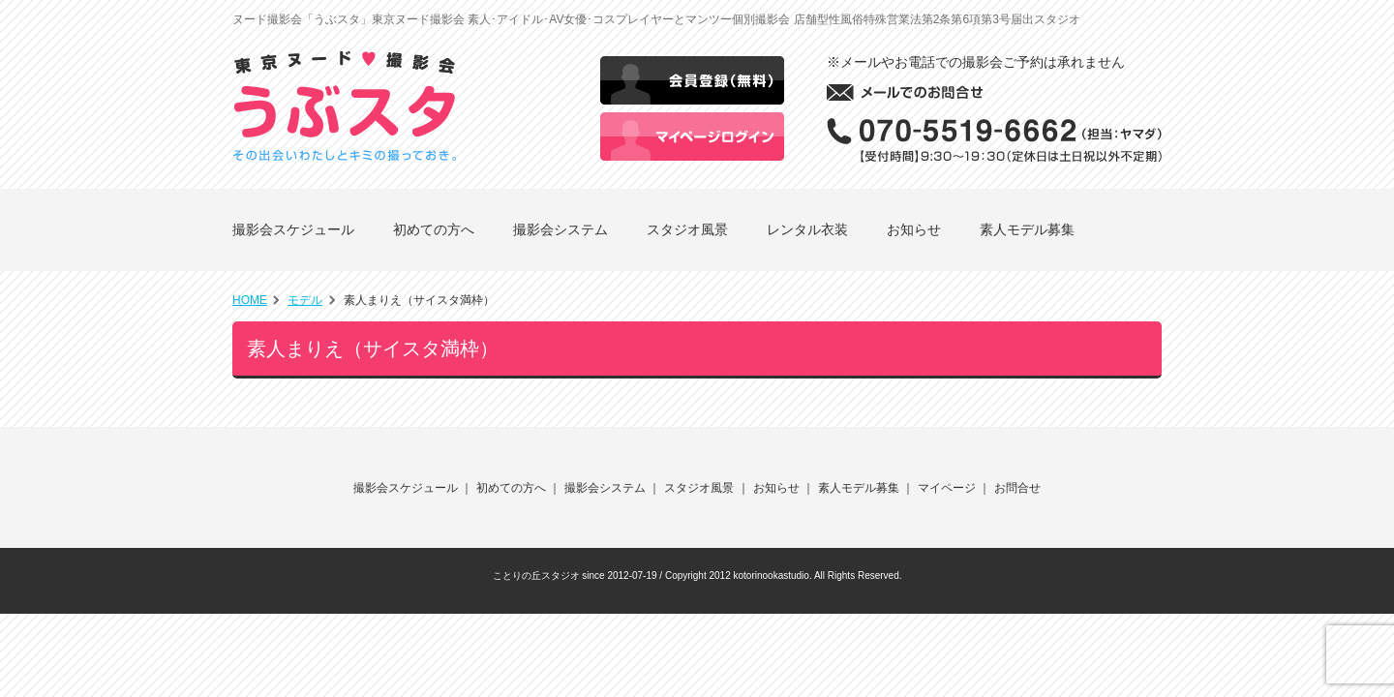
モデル (305, 300)
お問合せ (1017, 488)
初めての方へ (433, 229)
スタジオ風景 (687, 229)
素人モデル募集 (1027, 229)
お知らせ (914, 229)
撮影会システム (560, 229)
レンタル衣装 (807, 229)
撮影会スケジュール (293, 229)
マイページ (947, 488)
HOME (249, 300)
